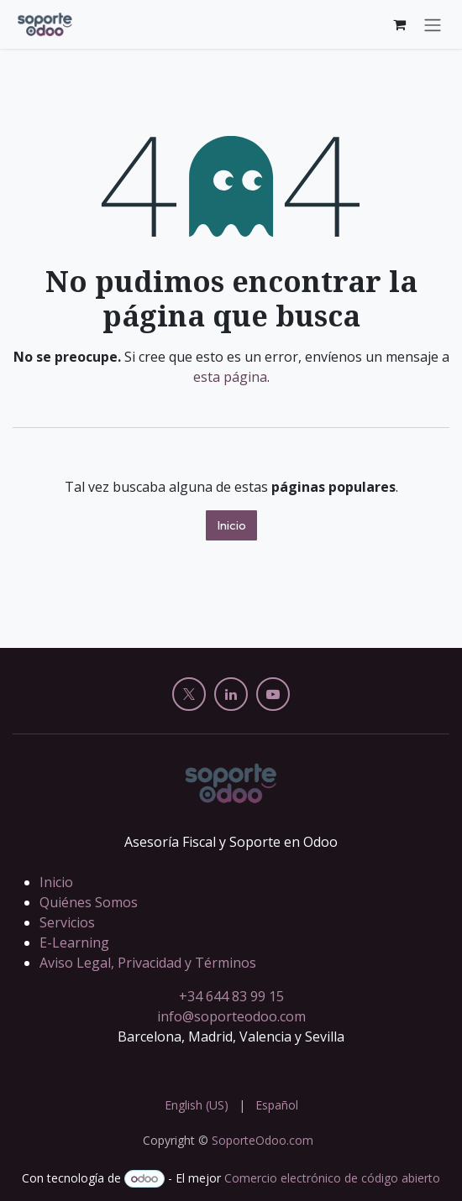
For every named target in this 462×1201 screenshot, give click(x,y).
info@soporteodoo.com (231, 1016)
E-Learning (74, 942)
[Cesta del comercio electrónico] (399, 24)
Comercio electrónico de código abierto (332, 1178)
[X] (189, 694)
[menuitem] (196, 1105)
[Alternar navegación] (432, 24)
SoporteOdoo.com (262, 1140)
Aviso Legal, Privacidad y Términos (147, 962)
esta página (230, 377)
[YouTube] (273, 694)
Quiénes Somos (88, 902)
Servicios (67, 922)
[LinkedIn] (231, 694)
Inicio (231, 525)
